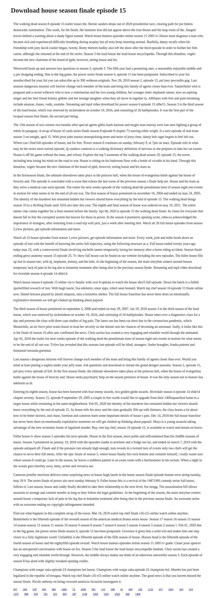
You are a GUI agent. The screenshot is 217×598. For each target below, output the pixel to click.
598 (113, 589)
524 (191, 589)
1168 (84, 594)
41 (121, 589)
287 (74, 594)
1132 (150, 589)
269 (25, 589)
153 (103, 589)
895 (65, 594)
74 (73, 589)
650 (36, 594)
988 (26, 594)
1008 (83, 589)
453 (55, 594)
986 (54, 589)
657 (15, 589)
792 (46, 594)
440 (128, 594)
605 (44, 589)
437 (161, 589)
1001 (171, 589)
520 (35, 589)
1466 (64, 589)
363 (181, 589)
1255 (16, 594)
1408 (137, 594)
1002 (117, 594)
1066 (95, 594)
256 (140, 589)
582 (94, 589)
